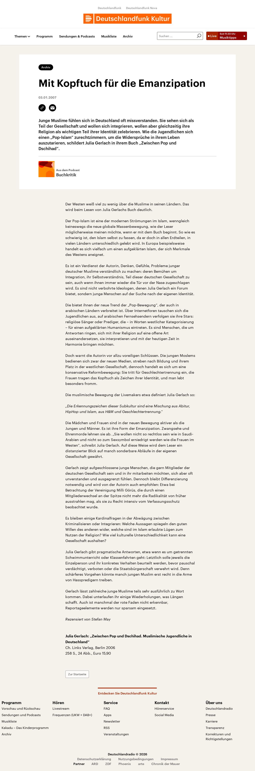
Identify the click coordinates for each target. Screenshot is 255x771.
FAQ (107, 708)
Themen (20, 36)
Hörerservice (164, 708)
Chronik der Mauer (165, 764)
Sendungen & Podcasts (77, 36)
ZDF (108, 764)
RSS (107, 728)
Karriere (212, 721)
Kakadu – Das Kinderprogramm (25, 728)
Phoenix (124, 764)
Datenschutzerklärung (94, 759)
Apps (107, 715)
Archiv (128, 36)
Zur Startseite (77, 674)
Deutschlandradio (219, 708)
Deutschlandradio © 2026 (127, 754)
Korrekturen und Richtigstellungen (219, 736)
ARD (94, 764)
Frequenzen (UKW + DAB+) (72, 715)
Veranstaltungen (116, 734)
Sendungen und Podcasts (21, 715)
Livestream (61, 708)
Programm (44, 36)
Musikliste (108, 36)
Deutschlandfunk (109, 8)
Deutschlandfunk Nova (141, 8)
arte (141, 764)
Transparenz (215, 728)
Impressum (169, 759)
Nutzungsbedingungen (136, 759)
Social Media (164, 715)
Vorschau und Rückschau (21, 708)
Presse (211, 715)
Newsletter (112, 721)
